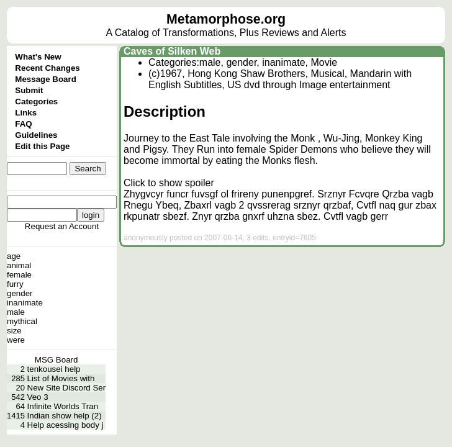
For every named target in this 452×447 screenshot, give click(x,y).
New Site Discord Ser (66, 387)
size (14, 330)
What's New (38, 56)
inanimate (25, 302)
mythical (22, 321)
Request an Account (62, 226)
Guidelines (36, 135)
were (16, 340)
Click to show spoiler (169, 183)
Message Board (45, 79)
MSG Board (56, 359)
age (13, 256)
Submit (29, 90)
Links (26, 112)
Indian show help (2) (64, 415)
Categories (36, 101)
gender (20, 293)
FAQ (23, 124)
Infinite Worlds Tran (63, 406)
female (19, 274)
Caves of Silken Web (172, 51)
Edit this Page (42, 146)
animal (19, 265)
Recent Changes (47, 68)
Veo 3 (37, 397)
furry (15, 284)
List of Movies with (61, 378)
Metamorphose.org (226, 19)
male (16, 312)
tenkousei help (54, 369)
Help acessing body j (65, 425)
